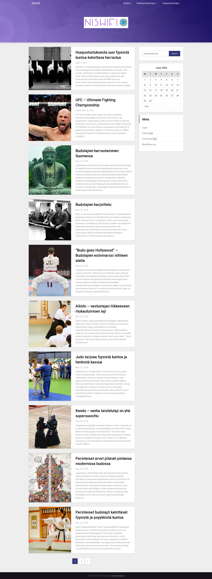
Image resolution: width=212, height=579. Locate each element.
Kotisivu (127, 3)
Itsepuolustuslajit (171, 3)
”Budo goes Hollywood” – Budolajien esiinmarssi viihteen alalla (102, 255)
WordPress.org (149, 144)
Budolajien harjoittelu (93, 204)
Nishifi (36, 3)
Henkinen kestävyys (146, 3)
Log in (145, 127)
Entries (147, 133)
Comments (149, 139)
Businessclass (118, 576)
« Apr (146, 106)
